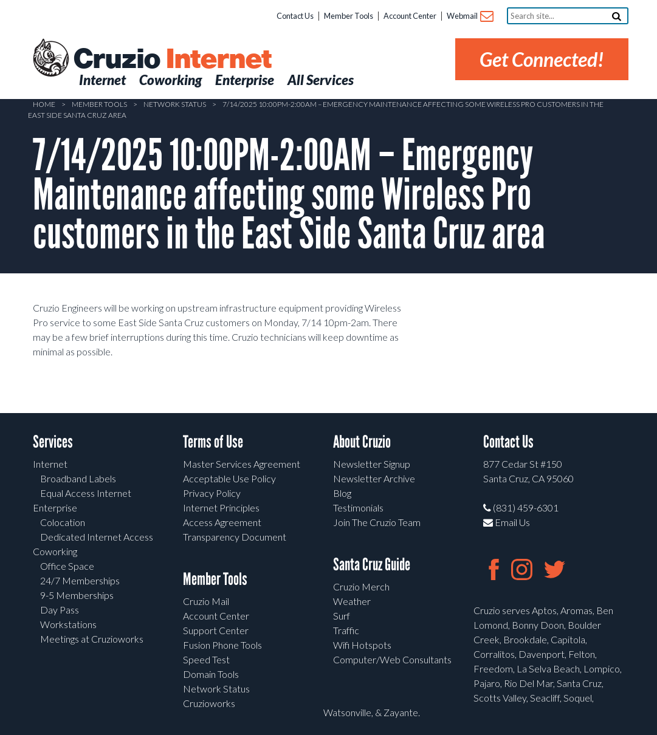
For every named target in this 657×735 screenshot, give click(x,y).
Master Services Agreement (241, 464)
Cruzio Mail (206, 601)
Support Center (216, 630)
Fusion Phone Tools (222, 645)
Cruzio (172, 59)
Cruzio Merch (361, 586)
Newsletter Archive (374, 478)
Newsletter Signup (371, 464)
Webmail (469, 16)
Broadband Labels (78, 478)
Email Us (506, 522)
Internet (50, 464)
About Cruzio (362, 442)
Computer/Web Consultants (392, 659)
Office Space (67, 566)
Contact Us (295, 16)
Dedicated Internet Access (96, 536)
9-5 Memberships (77, 595)
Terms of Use (213, 442)
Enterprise (55, 507)
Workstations (68, 624)
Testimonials (358, 507)
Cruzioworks (209, 703)
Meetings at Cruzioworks (91, 638)
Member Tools (348, 16)
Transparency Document (234, 536)
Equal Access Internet (85, 493)
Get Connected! (542, 59)
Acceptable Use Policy (229, 478)
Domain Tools (211, 674)
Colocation (62, 522)
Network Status (174, 104)
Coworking (55, 551)
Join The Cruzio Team (377, 522)
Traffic (346, 630)
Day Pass (59, 609)
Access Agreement (222, 522)
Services (53, 442)
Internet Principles (221, 507)
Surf (341, 615)
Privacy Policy (212, 493)
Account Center (410, 16)
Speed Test (206, 659)
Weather (352, 601)
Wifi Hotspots (362, 645)
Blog (342, 493)
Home (44, 104)
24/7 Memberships (80, 580)
